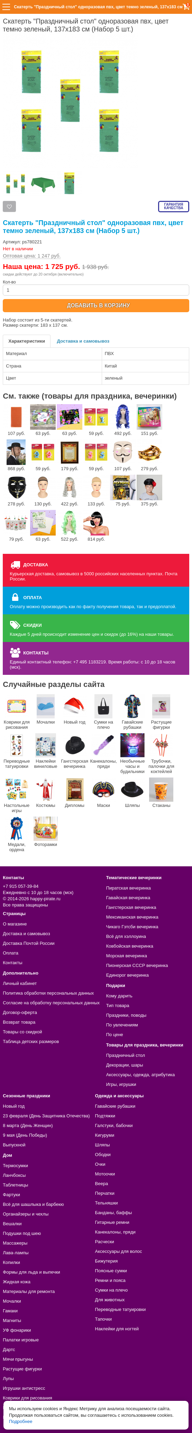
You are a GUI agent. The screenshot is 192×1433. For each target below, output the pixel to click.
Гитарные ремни (112, 1222)
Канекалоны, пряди (103, 751)
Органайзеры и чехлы (25, 1214)
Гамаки (10, 1310)
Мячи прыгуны (18, 1359)
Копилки (11, 1262)
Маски (103, 793)
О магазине (15, 924)
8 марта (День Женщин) (28, 1125)
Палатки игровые (21, 1339)
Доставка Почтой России (28, 943)
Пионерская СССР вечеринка (137, 965)
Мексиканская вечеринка (132, 917)
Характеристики (26, 341)
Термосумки (15, 1165)
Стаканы (161, 793)
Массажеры (15, 1243)
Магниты (12, 1320)
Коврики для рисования (17, 712)
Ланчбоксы (14, 1175)
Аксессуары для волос (118, 1251)
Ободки (103, 1154)
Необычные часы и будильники (132, 753)
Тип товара (117, 1005)
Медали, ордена (16, 834)
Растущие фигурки (161, 712)
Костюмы (46, 793)
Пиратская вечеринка (128, 888)
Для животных (110, 1299)
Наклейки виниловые (46, 751)
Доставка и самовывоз (83, 341)
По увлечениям (122, 1024)
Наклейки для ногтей (117, 1328)
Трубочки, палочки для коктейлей (161, 753)
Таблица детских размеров (31, 1041)
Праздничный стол (125, 1055)
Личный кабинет (20, 983)
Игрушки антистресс (24, 1388)
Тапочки (103, 1319)
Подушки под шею (22, 1233)
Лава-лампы (15, 1252)
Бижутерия (106, 1261)
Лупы (8, 1378)
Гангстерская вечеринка (74, 751)
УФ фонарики (17, 1330)
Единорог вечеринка (127, 975)
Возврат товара (19, 1022)
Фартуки (11, 1194)
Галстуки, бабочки (114, 1125)
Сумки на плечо (103, 712)
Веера (101, 1183)
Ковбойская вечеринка (129, 946)
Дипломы (75, 793)
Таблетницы (15, 1185)
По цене (114, 1034)
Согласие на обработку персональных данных (51, 1002)
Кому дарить (119, 995)
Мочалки (46, 709)
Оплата (10, 953)
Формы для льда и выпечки (31, 1272)
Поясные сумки (111, 1270)
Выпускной (14, 1144)
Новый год (75, 709)
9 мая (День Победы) (25, 1135)
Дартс (9, 1349)
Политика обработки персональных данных (48, 993)
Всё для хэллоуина (126, 936)
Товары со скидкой (22, 1031)
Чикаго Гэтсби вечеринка (132, 926)
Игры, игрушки (121, 1084)
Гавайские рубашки (132, 712)
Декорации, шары (124, 1065)
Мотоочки (105, 1173)
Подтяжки (105, 1115)
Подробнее (20, 1421)
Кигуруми (105, 1135)
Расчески (104, 1241)
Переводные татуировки (16, 751)
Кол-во (96, 288)
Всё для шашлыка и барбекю (33, 1204)
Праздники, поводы (126, 1015)
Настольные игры (16, 795)
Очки (100, 1164)
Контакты (12, 962)
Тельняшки (106, 1203)
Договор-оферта (20, 1012)
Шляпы (132, 793)
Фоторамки (46, 832)
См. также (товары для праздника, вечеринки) (89, 396)
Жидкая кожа (16, 1281)
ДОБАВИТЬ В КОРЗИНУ (98, 305)
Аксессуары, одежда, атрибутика (140, 1074)
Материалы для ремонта (29, 1291)
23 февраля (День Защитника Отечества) (46, 1115)
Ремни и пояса (110, 1280)
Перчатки (105, 1193)
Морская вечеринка (126, 955)
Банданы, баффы (113, 1212)
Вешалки (12, 1223)
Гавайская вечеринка (128, 897)
